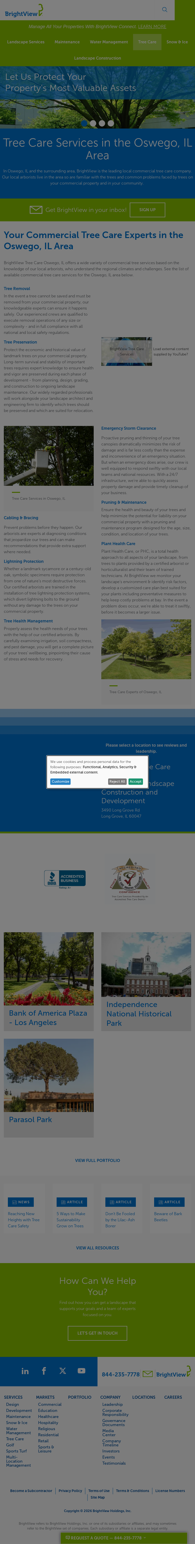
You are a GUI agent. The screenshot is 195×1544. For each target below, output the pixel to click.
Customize (60, 781)
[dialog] (97, 772)
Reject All (117, 781)
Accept (135, 781)
